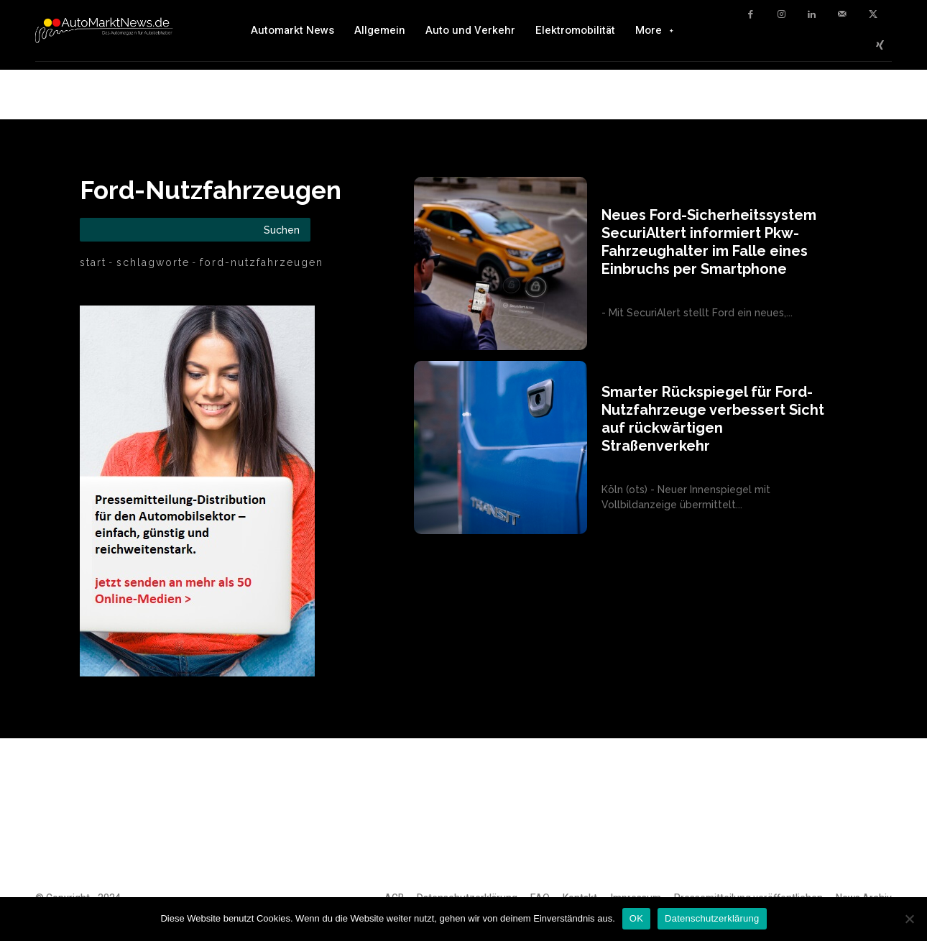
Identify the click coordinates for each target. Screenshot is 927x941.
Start (93, 262)
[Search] (281, 230)
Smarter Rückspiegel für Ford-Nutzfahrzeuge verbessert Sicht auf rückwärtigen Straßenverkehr (712, 418)
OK (636, 918)
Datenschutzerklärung (712, 918)
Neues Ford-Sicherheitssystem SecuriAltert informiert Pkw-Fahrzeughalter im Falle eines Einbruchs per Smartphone (708, 241)
